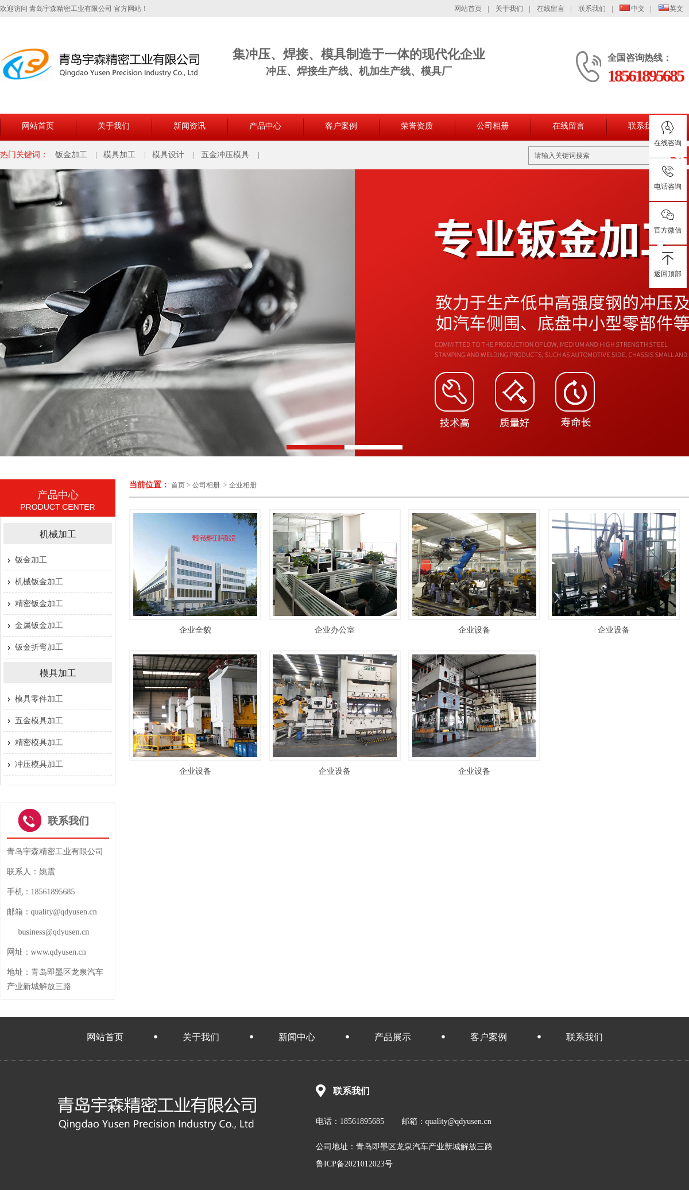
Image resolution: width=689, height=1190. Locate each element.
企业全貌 (195, 630)
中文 (632, 9)
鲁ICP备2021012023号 (354, 1164)
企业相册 (243, 485)
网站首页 (468, 9)
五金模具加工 (39, 720)
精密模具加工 (39, 742)
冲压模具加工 (39, 764)
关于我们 (509, 9)
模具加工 (119, 154)
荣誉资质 (417, 126)
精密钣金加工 (39, 603)
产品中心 (265, 126)
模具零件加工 (39, 699)
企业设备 (474, 630)
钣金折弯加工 (39, 647)
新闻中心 (296, 1037)
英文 (671, 9)
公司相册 (493, 126)
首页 (178, 485)
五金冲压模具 (225, 154)
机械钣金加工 (39, 581)
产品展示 (392, 1037)
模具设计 (168, 154)
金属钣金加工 (39, 625)
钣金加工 (71, 154)
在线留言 (550, 9)
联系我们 (592, 9)
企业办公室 (335, 630)
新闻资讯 (189, 126)
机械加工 (58, 534)
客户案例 (341, 126)
